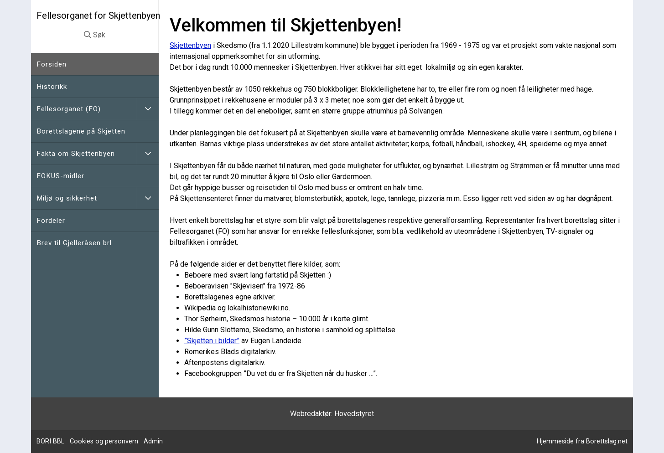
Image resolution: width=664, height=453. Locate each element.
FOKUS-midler (60, 176)
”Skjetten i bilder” (211, 340)
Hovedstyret (354, 413)
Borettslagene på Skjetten (80, 131)
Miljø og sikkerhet (66, 198)
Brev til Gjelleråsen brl (74, 243)
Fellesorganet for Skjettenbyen (98, 15)
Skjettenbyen (190, 45)
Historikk (51, 86)
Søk (94, 35)
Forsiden (51, 64)
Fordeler (50, 220)
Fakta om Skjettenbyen (75, 153)
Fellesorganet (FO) (68, 109)
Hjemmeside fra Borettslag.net (582, 441)
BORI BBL (50, 441)
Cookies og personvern (104, 441)
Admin (153, 441)
